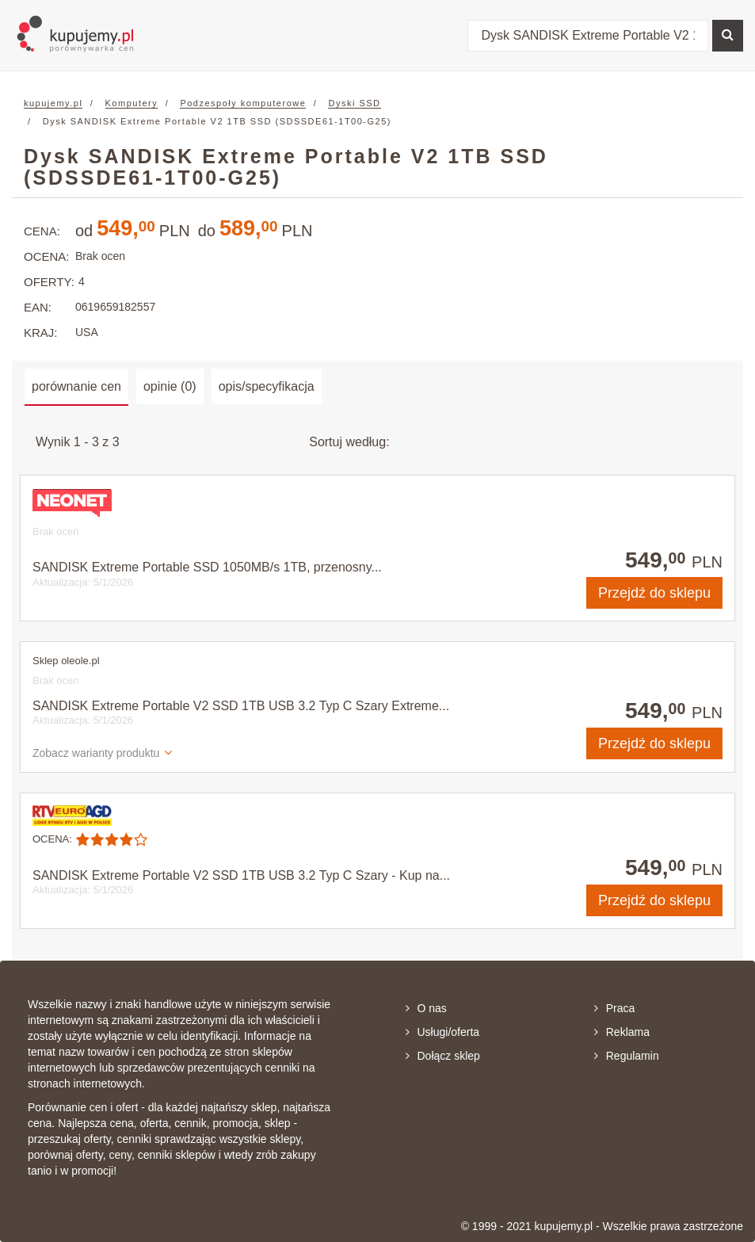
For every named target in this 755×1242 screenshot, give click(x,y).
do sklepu (654, 593)
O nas (426, 1008)
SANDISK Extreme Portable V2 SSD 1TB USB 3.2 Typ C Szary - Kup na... (241, 875)
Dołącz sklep (443, 1055)
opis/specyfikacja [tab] (267, 386)
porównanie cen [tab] (76, 386)
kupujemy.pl (53, 103)
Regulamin (626, 1055)
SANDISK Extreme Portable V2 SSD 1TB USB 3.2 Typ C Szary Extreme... (240, 706)
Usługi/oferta (443, 1032)
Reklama (622, 1032)
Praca (614, 1008)
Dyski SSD (354, 103)
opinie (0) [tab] (169, 386)
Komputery (131, 103)
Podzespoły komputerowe (243, 103)
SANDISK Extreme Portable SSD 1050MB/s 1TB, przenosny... (207, 567)
